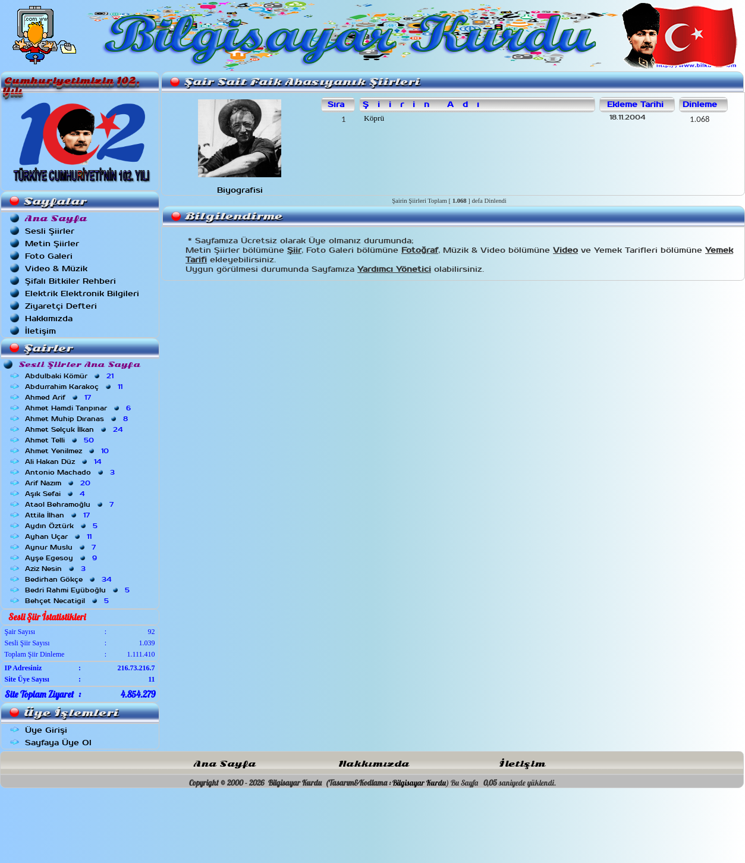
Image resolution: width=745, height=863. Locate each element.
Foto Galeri (49, 256)
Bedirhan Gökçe (69, 579)
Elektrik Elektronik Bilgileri (82, 293)
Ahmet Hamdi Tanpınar (79, 408)
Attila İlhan (58, 515)
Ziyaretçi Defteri (61, 306)
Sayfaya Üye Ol (58, 743)
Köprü (373, 118)
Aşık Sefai (56, 493)
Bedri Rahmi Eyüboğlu (78, 590)
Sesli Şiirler (49, 231)
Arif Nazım (59, 483)
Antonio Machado (71, 472)
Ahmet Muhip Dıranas (77, 419)
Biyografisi (240, 190)
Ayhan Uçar (59, 536)
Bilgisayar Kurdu (419, 782)
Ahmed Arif (59, 397)
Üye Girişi (46, 730)
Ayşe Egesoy (62, 558)
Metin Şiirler (52, 243)
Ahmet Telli (60, 440)
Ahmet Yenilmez (68, 451)
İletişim (40, 331)
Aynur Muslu (61, 547)
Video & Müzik (56, 268)
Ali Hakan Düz (64, 461)
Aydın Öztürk (62, 526)
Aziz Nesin (56, 568)
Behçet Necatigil (68, 601)
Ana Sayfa (225, 764)
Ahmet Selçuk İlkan (75, 429)
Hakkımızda (49, 318)
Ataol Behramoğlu (70, 504)
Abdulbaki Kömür (70, 376)
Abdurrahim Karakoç (75, 386)
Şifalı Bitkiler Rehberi (70, 281)
